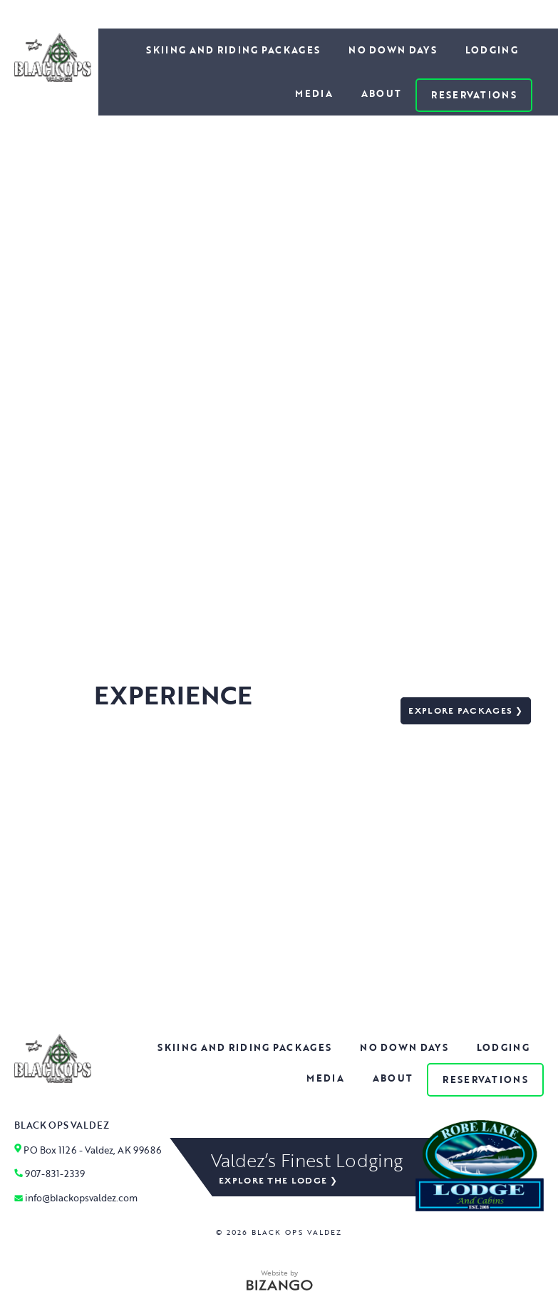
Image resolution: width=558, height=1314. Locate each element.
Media (314, 93)
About (381, 93)
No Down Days (392, 50)
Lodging (491, 50)
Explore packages (460, 711)
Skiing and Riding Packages (233, 50)
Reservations (474, 95)
